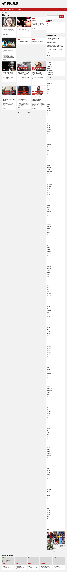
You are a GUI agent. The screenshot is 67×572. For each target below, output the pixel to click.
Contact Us (20, 9)
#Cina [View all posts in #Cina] (4, 563)
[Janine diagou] (21, 561)
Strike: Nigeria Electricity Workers (53, 42)
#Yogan (48, 497)
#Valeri (48, 480)
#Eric (48, 230)
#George (49, 251)
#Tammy (48, 449)
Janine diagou (49, 25)
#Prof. (48, 409)
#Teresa (48, 459)
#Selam (48, 438)
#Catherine (49, 175)
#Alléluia (49, 127)
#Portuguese (49, 405)
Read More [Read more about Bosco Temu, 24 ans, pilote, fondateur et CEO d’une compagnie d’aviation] (19, 83)
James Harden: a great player (57, 53)
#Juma (48, 297)
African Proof (10, 2)
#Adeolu (48, 95)
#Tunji (48, 472)
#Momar (48, 356)
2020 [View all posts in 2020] (18, 67)
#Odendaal (49, 375)
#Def (48, 209)
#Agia (48, 106)
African (48, 514)
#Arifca (48, 137)
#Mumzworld (49, 365)
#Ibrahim (48, 272)
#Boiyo (48, 165)
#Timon (48, 463)
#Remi (48, 426)
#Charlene (49, 182)
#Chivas (48, 188)
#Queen (48, 415)
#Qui (48, 417)
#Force (48, 243)
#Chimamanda (49, 186)
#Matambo (49, 337)
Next (29, 112)
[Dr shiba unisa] (59, 561)
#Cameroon (49, 167)
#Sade (48, 432)
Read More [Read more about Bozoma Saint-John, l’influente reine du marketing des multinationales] (19, 107)
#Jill (48, 289)
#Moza (48, 358)
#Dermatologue (50, 213)
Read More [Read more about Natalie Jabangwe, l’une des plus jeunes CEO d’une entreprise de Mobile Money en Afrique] (4, 108)
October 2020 (49, 66)
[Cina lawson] (8, 561)
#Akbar (48, 108)
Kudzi (48, 27)
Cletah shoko (35, 20)
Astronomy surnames (51, 29)
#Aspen (48, 142)
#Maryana (49, 335)
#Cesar (48, 179)
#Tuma (48, 470)
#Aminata (49, 131)
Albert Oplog (5, 29)
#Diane (48, 215)
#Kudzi (48, 308)
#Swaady (49, 447)
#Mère (48, 341)
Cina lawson (49, 23)
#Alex (48, 118)
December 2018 (50, 74)
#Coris (48, 198)
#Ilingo (48, 278)
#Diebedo (49, 217)
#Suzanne (49, 445)
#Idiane (48, 274)
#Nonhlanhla (49, 373)
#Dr (48, 219)
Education (14, 9)
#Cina (48, 190)
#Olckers (49, 381)
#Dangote (49, 205)
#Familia (48, 232)
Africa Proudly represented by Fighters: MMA (55, 47)
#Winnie (48, 495)
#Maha (48, 327)
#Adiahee (49, 97)
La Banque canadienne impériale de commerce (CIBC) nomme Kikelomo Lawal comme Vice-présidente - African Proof (54, 39)
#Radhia (48, 421)
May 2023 (49, 64)
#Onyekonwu (49, 390)
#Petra (48, 398)
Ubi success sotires (22, 28)
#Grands (48, 255)
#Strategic (49, 442)
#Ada (48, 91)
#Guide (48, 259)
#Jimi (48, 291)
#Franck (48, 245)
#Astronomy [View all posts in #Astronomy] (43, 563)
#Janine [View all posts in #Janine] (17, 563)
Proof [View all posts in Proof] (18, 69)
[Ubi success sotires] (24, 22)
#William (48, 493)
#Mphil (48, 360)
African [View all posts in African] (27, 67)
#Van (48, 482)
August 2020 (49, 68)
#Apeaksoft (49, 135)
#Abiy (48, 87)
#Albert (48, 114)
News (7, 9)
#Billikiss (48, 156)
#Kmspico (49, 304)
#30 (48, 81)
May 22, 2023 (10, 29)
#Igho (48, 276)
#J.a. (48, 280)
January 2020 (49, 70)
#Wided (48, 491)
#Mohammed (49, 354)
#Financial (49, 238)
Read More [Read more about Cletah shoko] (34, 28)
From (48, 520)
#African (49, 104)
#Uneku (48, 474)
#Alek (48, 116)
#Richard (49, 428)
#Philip (48, 400)
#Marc (48, 329)
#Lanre (48, 314)
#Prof (48, 407)
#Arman (48, 139)
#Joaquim (49, 293)
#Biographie (49, 163)
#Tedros (48, 457)
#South (48, 440)
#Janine (48, 283)
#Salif (48, 434)
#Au (48, 146)
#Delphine (49, 211)
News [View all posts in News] (4, 25)
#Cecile (48, 177)
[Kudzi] (33, 561)
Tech (10, 9)
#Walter (48, 487)
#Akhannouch (49, 110)
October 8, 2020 (25, 100)
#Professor (49, 411)
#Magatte (49, 325)
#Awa (48, 148)
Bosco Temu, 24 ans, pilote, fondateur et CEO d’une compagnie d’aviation (23, 73)
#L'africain (49, 310)
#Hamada (49, 264)
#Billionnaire (49, 158)
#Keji (48, 301)
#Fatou (48, 234)
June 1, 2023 (9, 567)
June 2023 (49, 62)
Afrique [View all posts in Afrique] (19, 68)
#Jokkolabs (49, 295)
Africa (48, 510)
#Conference (49, 194)
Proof (48, 527)
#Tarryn (48, 451)
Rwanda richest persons (23, 41)
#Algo (48, 121)
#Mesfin (48, 344)
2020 (48, 508)
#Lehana (48, 318)
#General (49, 249)
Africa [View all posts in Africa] (21, 67)
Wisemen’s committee (7, 48)
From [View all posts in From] (21, 68)
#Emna (48, 228)
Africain (48, 512)
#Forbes (48, 240)
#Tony (48, 468)
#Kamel (48, 299)
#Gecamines (49, 247)
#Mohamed (49, 352)
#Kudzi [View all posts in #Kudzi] (30, 563)
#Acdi (48, 89)
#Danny (48, 207)
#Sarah (48, 436)
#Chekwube (49, 184)
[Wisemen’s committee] (9, 42)
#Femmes (49, 236)
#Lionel (48, 320)
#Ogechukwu (49, 379)
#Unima (48, 476)
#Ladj (48, 312)
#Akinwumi (49, 112)
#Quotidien (49, 419)
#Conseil (48, 196)
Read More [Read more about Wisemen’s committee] (4, 59)
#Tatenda (49, 453)
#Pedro (48, 396)
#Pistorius (49, 402)
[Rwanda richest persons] (9, 66)
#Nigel (48, 371)
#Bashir (48, 152)
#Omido (48, 386)
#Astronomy (49, 144)
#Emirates (49, 224)
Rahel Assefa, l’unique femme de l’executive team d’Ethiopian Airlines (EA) (38, 73)
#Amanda (49, 129)
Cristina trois (5, 28)
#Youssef (49, 499)
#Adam (48, 93)
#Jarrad (48, 285)
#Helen (48, 270)
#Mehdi (48, 339)
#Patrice (48, 392)
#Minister (49, 348)
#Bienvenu (49, 154)
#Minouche (49, 350)
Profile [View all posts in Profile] (26, 68)
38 (27, 112)
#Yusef (48, 501)
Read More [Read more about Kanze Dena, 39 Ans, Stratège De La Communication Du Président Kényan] (34, 108)
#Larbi (48, 316)
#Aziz (48, 150)
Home (3, 9)
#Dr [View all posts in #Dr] (54, 563)
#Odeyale (49, 377)
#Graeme (49, 253)
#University (49, 478)
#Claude (48, 192)
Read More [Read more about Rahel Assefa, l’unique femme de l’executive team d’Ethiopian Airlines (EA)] (34, 83)
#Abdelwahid (49, 83)
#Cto (48, 203)
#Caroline (49, 173)
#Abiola (48, 85)
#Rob (48, 430)
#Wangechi (49, 489)
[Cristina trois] (9, 22)
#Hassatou (49, 266)
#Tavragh (49, 455)
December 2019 (50, 72)
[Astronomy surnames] (46, 561)
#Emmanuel (49, 226)
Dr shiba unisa (49, 31)
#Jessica (48, 287)
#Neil (48, 367)
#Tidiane (49, 461)
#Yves (48, 503)
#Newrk (48, 369)
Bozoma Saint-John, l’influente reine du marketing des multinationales (24, 98)
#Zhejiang (49, 506)
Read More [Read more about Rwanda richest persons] (4, 80)
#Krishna (49, 306)
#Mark (48, 333)
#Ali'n (48, 123)
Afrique (48, 516)
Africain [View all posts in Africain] (24, 67)
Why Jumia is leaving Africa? (56, 55)
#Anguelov (49, 133)
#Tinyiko (49, 466)
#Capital (48, 169)
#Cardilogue (49, 171)
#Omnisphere (49, 388)
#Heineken (49, 268)
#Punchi (48, 413)
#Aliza (48, 125)
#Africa (48, 102)
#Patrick (48, 394)
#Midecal (49, 346)
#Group (48, 257)
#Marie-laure (49, 331)
